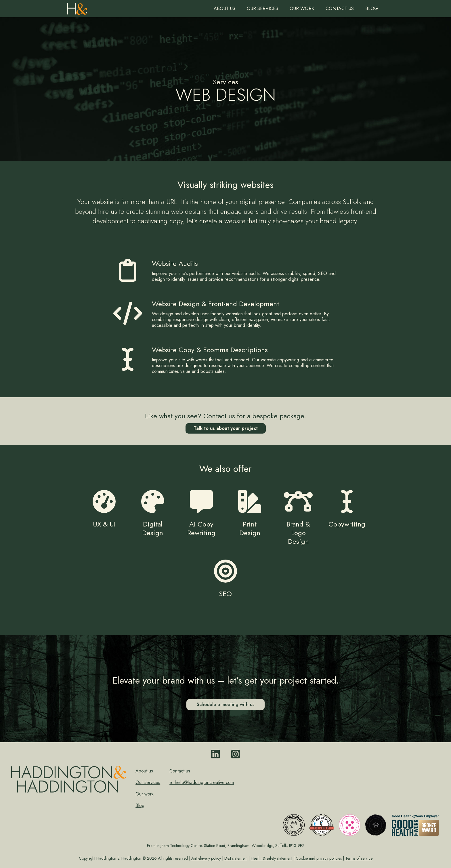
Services (225, 82)
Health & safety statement (271, 858)
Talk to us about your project (226, 428)
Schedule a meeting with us (225, 704)
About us (224, 8)
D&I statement (235, 858)
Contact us (340, 8)
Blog (371, 8)
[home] (77, 7)
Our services (147, 782)
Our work (302, 8)
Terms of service (358, 858)
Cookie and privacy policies (319, 858)
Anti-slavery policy (206, 858)
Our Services (262, 8)
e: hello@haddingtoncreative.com (201, 782)
